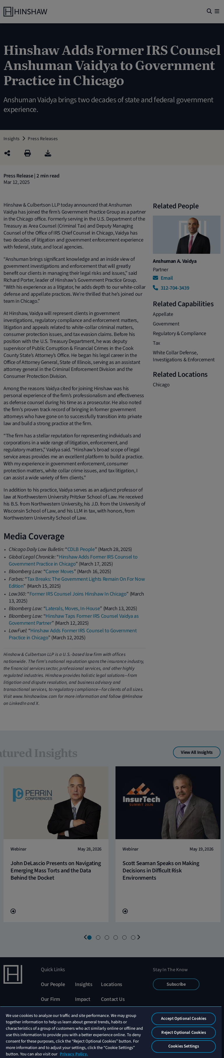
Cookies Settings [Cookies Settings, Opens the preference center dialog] (183, 1046)
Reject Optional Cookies (183, 1032)
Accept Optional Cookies (183, 1018)
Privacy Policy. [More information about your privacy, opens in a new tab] (74, 1054)
